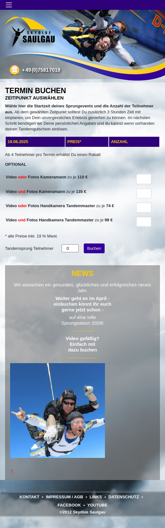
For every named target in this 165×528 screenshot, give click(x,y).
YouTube (97, 505)
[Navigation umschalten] (9, 5)
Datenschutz (123, 497)
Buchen (94, 248)
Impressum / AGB (64, 497)
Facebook (69, 505)
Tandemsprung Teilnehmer (29, 248)
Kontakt (30, 497)
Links (96, 497)
